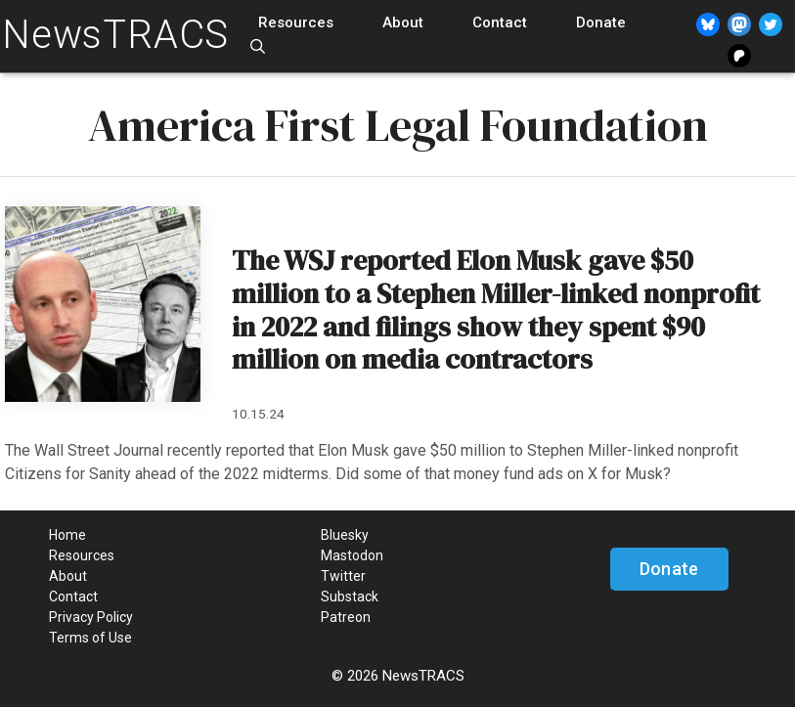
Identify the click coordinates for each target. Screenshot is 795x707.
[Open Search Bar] (258, 47)
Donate (601, 22)
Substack (349, 596)
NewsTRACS (115, 35)
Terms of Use (90, 637)
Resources (295, 22)
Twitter (343, 576)
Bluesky (345, 535)
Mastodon (352, 555)
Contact (499, 22)
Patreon (346, 617)
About (402, 22)
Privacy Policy (91, 617)
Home (67, 535)
